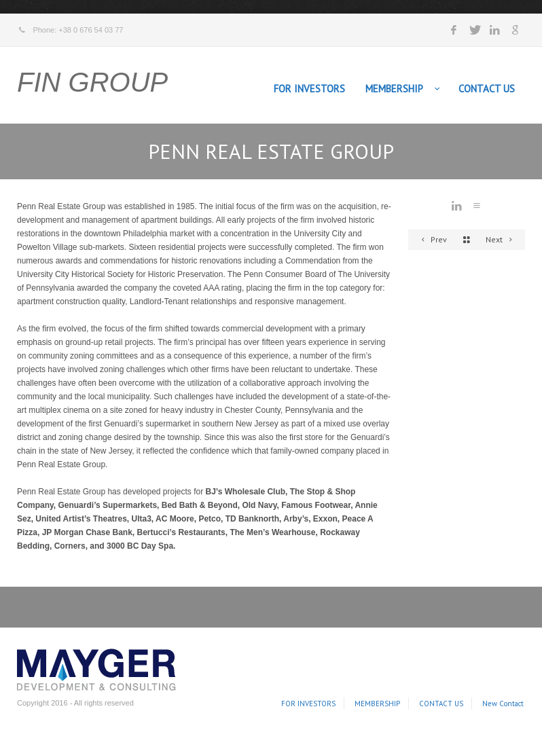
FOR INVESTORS (309, 88)
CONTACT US (486, 88)
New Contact (503, 703)
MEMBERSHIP (394, 88)
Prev (432, 239)
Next (501, 239)
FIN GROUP (92, 82)
